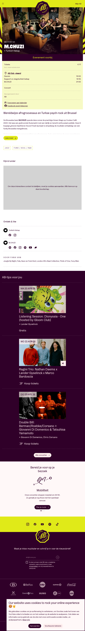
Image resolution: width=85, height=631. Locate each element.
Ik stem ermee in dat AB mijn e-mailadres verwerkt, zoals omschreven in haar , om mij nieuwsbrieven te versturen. (42, 565)
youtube (42, 524)
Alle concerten (42, 455)
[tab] (41, 510)
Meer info (26, 620)
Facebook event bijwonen (16, 106)
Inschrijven (57, 557)
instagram (27, 524)
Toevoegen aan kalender (15, 103)
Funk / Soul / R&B (23, 148)
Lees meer (10, 138)
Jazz (7, 148)
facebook (35, 524)
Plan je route (42, 507)
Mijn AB (78, 4)
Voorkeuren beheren (53, 626)
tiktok (57, 524)
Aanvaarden (35, 626)
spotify (49, 524)
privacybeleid (33, 566)
